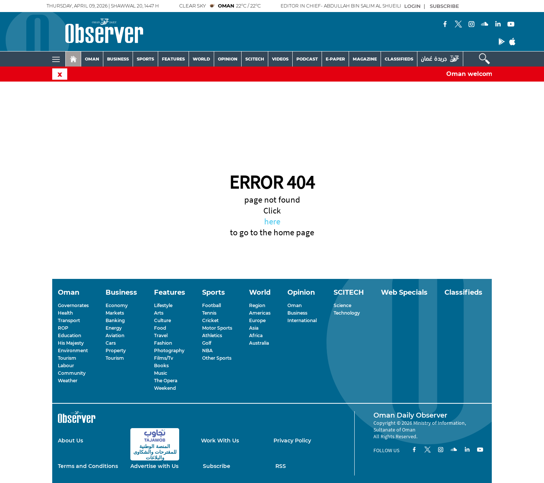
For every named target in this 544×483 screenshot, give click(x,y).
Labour (66, 365)
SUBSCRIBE (444, 6)
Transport (69, 320)
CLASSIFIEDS (399, 59)
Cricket (210, 320)
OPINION (227, 59)
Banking (115, 320)
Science (342, 305)
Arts (158, 313)
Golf (206, 343)
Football (211, 305)
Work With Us (220, 440)
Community (72, 373)
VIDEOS (280, 59)
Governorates (73, 305)
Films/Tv (163, 358)
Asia (253, 328)
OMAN (92, 59)
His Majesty (71, 343)
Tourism (67, 358)
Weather (67, 380)
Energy (114, 328)
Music (160, 373)
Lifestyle (163, 305)
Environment (73, 350)
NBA (207, 350)
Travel (161, 335)
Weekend (165, 388)
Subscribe (216, 466)
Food (160, 328)
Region (257, 305)
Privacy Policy (292, 440)
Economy (117, 305)
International (302, 320)
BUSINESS (118, 59)
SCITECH (254, 59)
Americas (259, 313)
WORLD (201, 59)
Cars (111, 343)
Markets (115, 313)
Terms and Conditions (88, 466)
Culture (162, 320)
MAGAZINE (365, 59)
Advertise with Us (154, 466)
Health (65, 313)
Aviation (115, 335)
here (272, 221)
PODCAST (307, 59)
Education (69, 335)
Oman (294, 305)
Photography (169, 350)
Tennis (209, 313)
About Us (70, 440)
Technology (347, 313)
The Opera (165, 380)
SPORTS (145, 59)
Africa (256, 335)
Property (116, 350)
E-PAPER (335, 59)
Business (297, 313)
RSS (280, 466)
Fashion (163, 343)
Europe (257, 320)
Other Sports (216, 358)
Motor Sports (217, 328)
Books (161, 365)
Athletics (212, 335)
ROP (63, 328)
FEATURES (173, 59)
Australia (259, 343)
